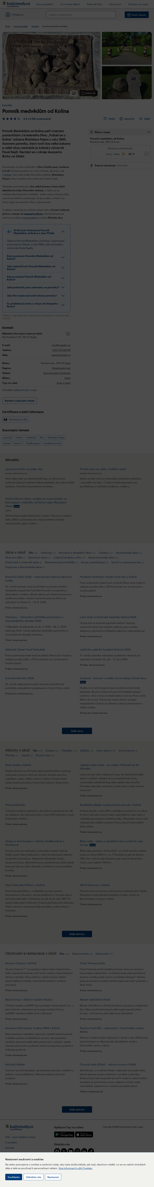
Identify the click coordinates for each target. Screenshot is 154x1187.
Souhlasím (14, 1177)
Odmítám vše (33, 1177)
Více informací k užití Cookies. (76, 1168)
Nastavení (53, 1177)
